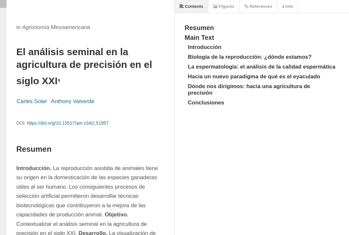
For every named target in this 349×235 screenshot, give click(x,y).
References (258, 6)
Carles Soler (32, 101)
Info (288, 6)
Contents (191, 6)
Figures (223, 6)
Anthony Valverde (73, 101)
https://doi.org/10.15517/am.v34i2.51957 (68, 123)
